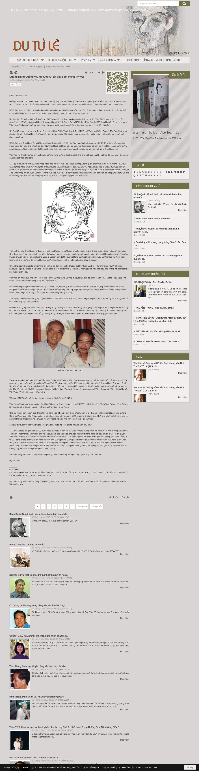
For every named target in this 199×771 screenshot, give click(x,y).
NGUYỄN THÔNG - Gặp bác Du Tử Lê (155, 308)
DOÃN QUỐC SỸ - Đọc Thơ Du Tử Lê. (153, 282)
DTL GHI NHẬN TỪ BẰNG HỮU (150, 273)
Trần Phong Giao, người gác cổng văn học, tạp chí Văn (37, 666)
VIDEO (139, 356)
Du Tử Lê (15, 84)
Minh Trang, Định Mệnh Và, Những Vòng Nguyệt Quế (36, 697)
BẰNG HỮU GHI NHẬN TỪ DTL (150, 186)
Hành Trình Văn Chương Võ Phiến (26, 544)
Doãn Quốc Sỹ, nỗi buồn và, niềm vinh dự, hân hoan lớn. (38, 514)
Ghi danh (172, 53)
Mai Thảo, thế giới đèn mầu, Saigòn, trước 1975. (34, 757)
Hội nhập (184, 53)
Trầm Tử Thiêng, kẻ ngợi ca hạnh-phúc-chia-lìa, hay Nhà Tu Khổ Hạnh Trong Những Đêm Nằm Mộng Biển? (64, 727)
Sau (99, 72)
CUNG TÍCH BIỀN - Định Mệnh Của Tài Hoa (157, 341)
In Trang (11, 497)
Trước (91, 72)
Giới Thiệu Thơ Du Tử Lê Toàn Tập (156, 132)
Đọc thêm (124, 524)
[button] (31, 60)
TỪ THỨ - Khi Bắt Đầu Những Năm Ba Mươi (158, 331)
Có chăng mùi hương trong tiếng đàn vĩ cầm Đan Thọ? (37, 605)
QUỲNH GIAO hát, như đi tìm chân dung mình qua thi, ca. (38, 636)
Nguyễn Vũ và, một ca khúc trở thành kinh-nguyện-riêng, (38, 575)
